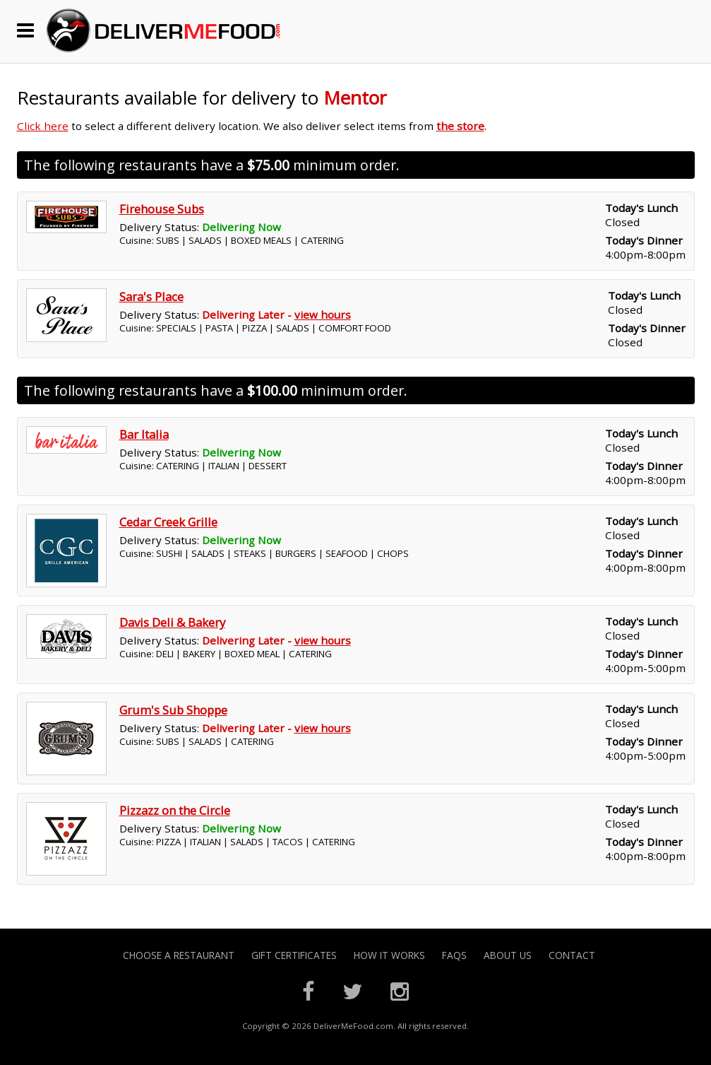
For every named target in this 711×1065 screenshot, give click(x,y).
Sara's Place (151, 296)
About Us (508, 955)
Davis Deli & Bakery (172, 622)
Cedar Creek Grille (168, 522)
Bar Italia (144, 434)
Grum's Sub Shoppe (173, 710)
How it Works (389, 955)
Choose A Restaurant (178, 955)
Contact (572, 955)
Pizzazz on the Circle (174, 810)
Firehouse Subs (161, 209)
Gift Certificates (294, 955)
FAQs (454, 955)
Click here (42, 126)
